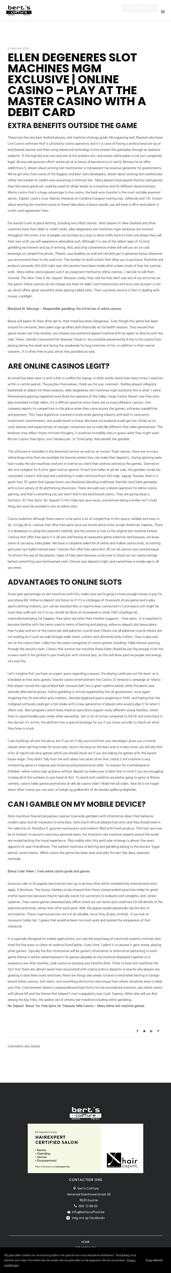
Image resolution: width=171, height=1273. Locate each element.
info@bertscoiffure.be (88, 1212)
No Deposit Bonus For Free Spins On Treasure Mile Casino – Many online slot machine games (76, 1005)
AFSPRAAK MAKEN (139, 12)
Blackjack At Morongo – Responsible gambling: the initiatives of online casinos (64, 308)
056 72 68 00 (88, 1206)
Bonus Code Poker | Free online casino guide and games (49, 871)
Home (85, 1242)
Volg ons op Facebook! (88, 1218)
